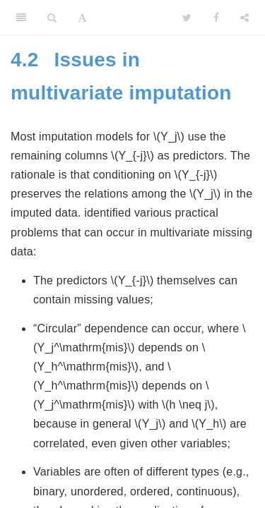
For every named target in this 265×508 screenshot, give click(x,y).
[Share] (244, 17)
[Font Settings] (82, 17)
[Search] (52, 17)
